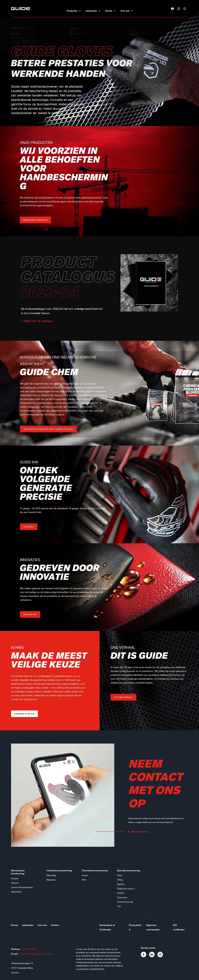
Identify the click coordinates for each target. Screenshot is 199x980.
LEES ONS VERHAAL (123, 697)
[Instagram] (161, 956)
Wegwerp (51, 879)
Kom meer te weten (24, 714)
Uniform (120, 893)
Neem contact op (138, 831)
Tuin (119, 906)
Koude (85, 875)
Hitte (84, 879)
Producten (72, 10)
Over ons (125, 10)
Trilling (120, 879)
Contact (55, 925)
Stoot (119, 875)
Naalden (121, 884)
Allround (15, 883)
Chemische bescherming (59, 870)
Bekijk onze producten (35, 220)
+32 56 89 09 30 (29, 949)
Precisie (14, 878)
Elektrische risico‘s (125, 888)
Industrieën (91, 10)
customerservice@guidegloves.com (35, 953)
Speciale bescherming (128, 870)
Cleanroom (122, 897)
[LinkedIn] (153, 956)
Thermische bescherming (95, 870)
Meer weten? (30, 614)
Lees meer (28, 527)
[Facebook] (145, 956)
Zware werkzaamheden (22, 887)
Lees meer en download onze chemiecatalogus (48, 429)
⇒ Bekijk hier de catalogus (37, 321)
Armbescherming (125, 901)
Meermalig (51, 875)
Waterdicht (16, 891)
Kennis (108, 10)
